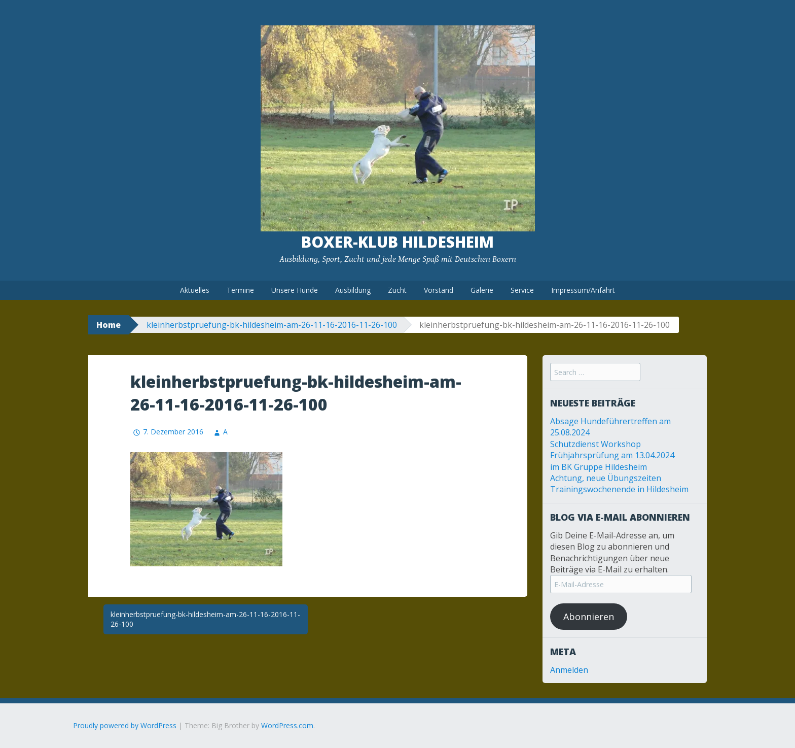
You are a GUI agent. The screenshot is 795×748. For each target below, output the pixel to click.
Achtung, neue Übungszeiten (605, 478)
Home (108, 324)
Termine (240, 290)
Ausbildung (353, 290)
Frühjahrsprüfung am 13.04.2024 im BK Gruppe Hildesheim (612, 461)
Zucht (397, 290)
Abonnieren (588, 616)
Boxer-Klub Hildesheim (397, 241)
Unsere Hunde (294, 290)
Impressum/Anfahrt (583, 290)
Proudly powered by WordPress (124, 725)
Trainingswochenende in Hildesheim (619, 489)
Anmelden (569, 669)
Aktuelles (194, 290)
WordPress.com (287, 725)
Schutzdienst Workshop (595, 444)
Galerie (482, 290)
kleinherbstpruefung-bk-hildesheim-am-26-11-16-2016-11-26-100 (272, 324)
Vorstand (438, 290)
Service (522, 290)
